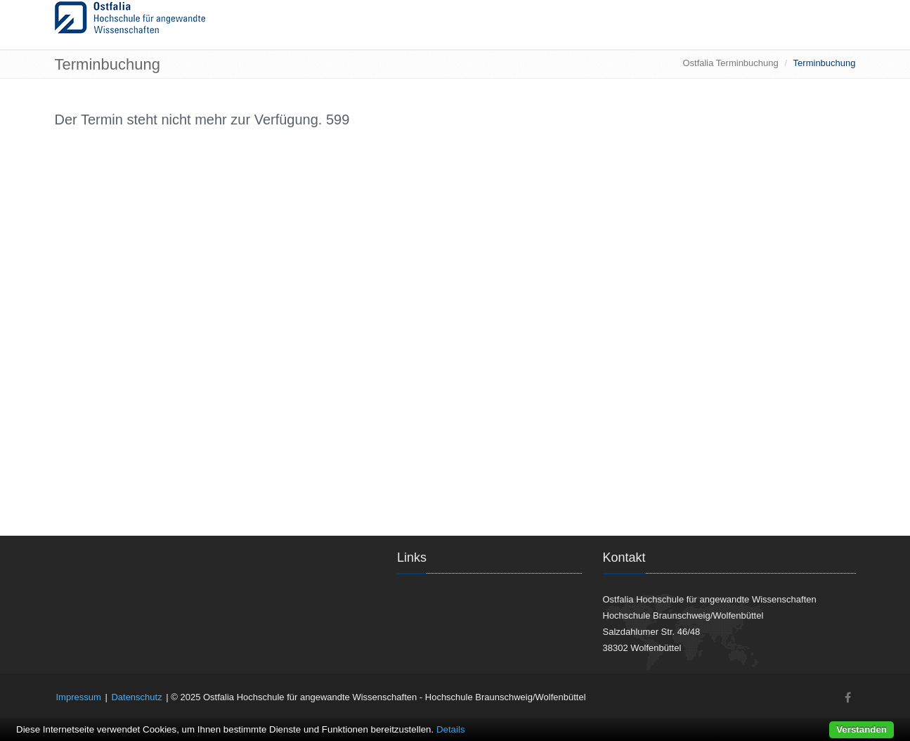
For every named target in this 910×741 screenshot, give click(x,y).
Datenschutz (136, 697)
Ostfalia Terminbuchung (730, 63)
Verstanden (861, 729)
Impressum (78, 697)
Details (450, 729)
